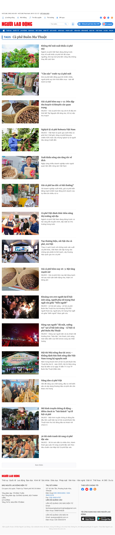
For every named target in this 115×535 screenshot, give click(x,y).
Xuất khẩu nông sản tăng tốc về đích (56, 159)
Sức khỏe (53, 30)
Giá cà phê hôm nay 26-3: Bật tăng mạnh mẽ (58, 270)
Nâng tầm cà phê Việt (51, 380)
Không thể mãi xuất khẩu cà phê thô (57, 47)
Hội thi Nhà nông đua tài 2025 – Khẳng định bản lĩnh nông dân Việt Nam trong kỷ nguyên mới (58, 355)
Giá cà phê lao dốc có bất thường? (57, 185)
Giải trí (91, 30)
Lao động (23, 30)
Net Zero (39, 30)
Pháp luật (69, 30)
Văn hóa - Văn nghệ (81, 30)
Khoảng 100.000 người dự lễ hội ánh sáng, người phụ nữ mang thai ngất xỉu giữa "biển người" (58, 300)
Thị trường (49, 18)
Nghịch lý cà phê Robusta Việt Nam (58, 129)
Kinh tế (45, 30)
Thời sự (9, 30)
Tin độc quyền (35, 18)
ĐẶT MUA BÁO (44, 13)
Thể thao (99, 30)
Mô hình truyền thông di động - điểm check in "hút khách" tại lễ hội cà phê (57, 411)
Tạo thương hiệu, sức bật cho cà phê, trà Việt (56, 242)
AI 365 (106, 30)
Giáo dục (61, 30)
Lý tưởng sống (8, 18)
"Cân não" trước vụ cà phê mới (56, 73)
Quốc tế (16, 30)
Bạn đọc (31, 30)
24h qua (60, 18)
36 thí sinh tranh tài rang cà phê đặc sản (57, 438)
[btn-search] (65, 24)
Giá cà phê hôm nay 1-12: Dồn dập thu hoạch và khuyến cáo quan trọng (57, 104)
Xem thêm (39, 465)
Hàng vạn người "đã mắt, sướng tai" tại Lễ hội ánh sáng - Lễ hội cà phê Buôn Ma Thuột (58, 327)
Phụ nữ (111, 30)
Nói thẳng (22, 18)
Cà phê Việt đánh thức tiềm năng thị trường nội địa (57, 214)
